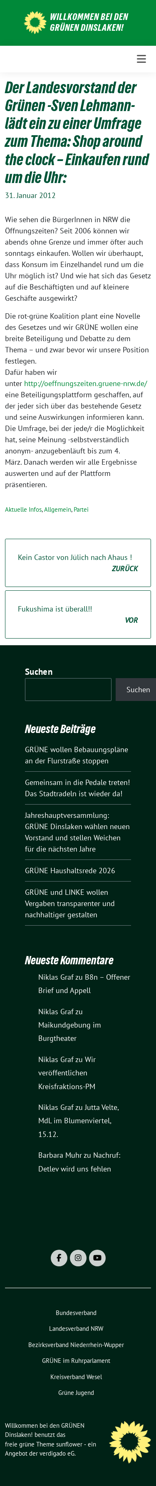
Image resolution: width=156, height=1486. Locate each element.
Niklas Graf (56, 977)
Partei (81, 509)
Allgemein (57, 509)
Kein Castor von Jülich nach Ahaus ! (78, 563)
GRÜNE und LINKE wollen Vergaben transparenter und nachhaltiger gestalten (70, 903)
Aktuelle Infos (23, 509)
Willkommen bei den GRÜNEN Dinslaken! (89, 22)
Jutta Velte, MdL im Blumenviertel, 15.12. (78, 1120)
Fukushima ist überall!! (78, 615)
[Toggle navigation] (141, 59)
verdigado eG (57, 1453)
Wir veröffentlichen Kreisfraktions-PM (67, 1073)
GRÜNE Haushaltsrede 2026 (70, 870)
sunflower (69, 1444)
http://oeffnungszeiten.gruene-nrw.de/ (85, 383)
